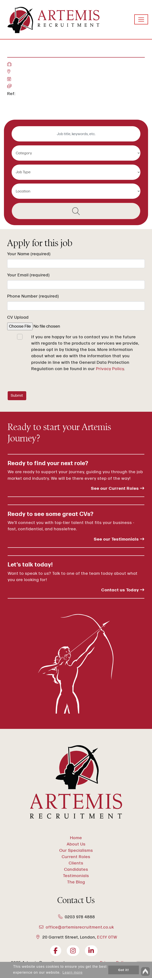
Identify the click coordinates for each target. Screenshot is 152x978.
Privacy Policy (110, 368)
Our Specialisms (76, 850)
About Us (76, 844)
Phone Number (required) (33, 296)
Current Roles (76, 856)
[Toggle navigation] (141, 19)
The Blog (76, 882)
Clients (76, 863)
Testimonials (76, 875)
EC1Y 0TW (107, 937)
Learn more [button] (73, 972)
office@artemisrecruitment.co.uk (80, 927)
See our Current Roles (117, 488)
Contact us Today (122, 590)
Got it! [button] (123, 970)
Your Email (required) (28, 275)
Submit (17, 395)
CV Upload (18, 317)
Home (76, 837)
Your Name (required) (29, 254)
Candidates (76, 869)
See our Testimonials (119, 539)
